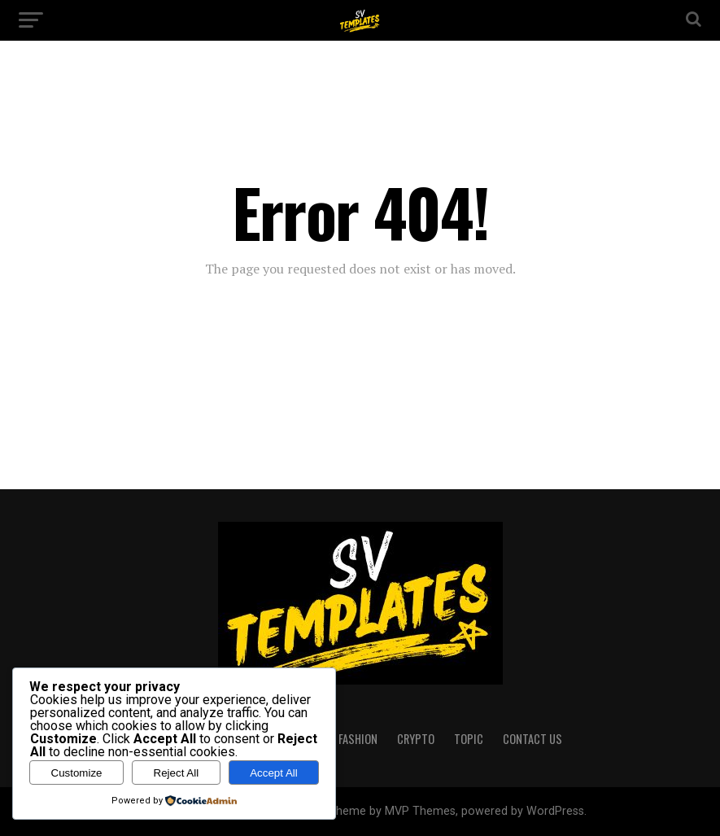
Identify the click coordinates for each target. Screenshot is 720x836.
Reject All (176, 773)
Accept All (274, 773)
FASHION (357, 738)
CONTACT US (532, 738)
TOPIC (468, 738)
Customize (77, 773)
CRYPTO (415, 738)
